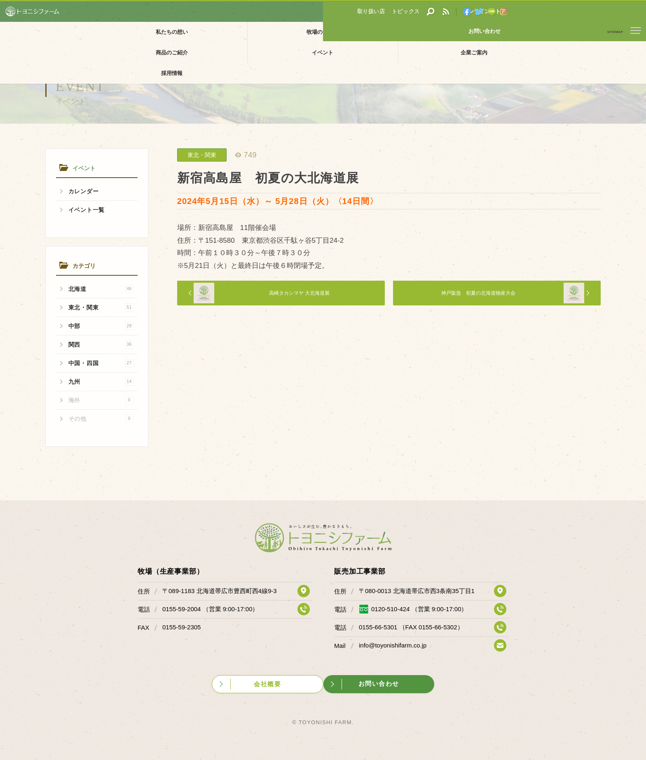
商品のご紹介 (322, 31)
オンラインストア (553, 10)
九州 (100, 382)
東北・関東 (100, 307)
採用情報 (517, 31)
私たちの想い (128, 31)
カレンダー (83, 191)
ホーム (12, 50)
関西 (100, 344)
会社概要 (274, 679)
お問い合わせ (615, 10)
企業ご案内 (452, 31)
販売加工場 (258, 31)
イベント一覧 (86, 209)
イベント (387, 31)
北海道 (100, 289)
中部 (100, 326)
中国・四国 (100, 363)
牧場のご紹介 (193, 31)
